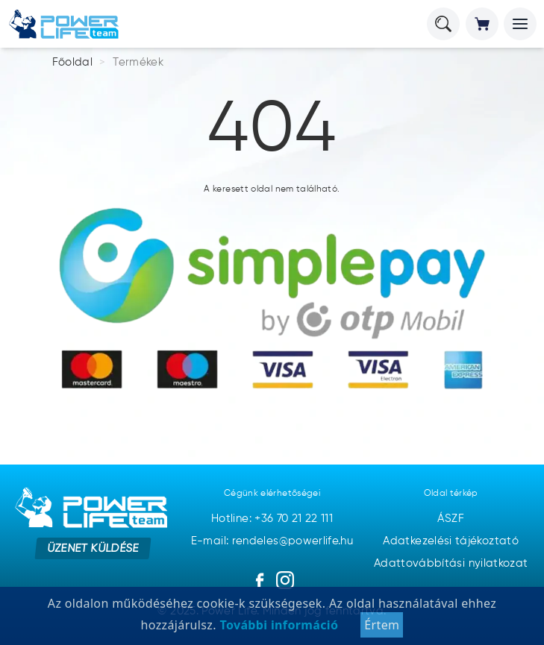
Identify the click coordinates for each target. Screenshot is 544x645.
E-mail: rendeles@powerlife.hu (272, 541)
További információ (277, 625)
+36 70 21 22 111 (293, 518)
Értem (381, 625)
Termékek (138, 62)
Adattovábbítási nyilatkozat (451, 563)
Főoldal (72, 62)
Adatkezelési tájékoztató (451, 541)
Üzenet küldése (93, 548)
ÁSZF (450, 518)
